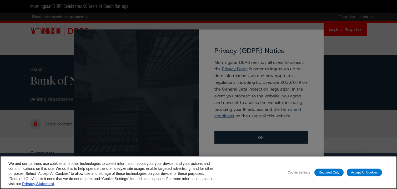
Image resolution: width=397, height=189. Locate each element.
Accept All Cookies (364, 172)
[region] (198, 172)
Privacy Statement (38, 184)
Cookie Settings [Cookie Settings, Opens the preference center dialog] (299, 172)
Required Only (329, 172)
